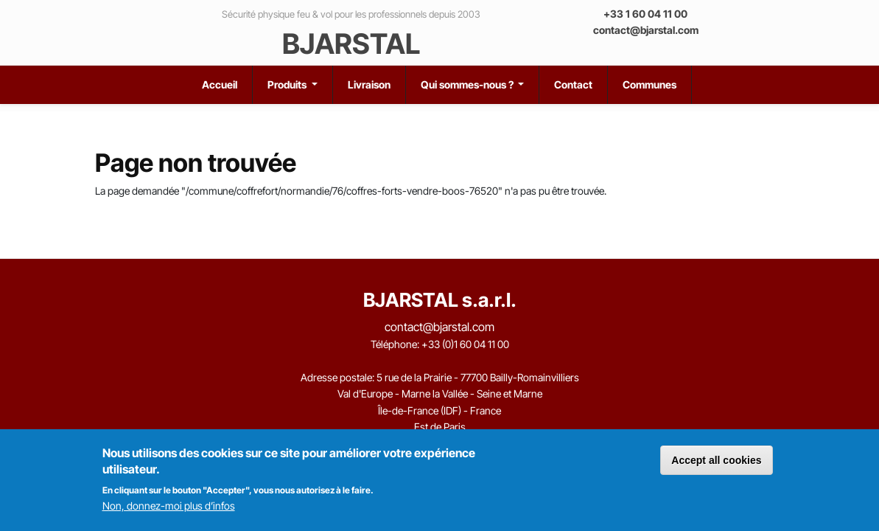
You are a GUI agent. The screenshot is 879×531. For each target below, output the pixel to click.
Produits (288, 84)
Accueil (219, 84)
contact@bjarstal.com (645, 30)
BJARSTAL (351, 44)
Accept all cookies (716, 460)
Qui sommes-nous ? (468, 84)
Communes (649, 84)
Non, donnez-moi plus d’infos (168, 505)
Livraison (369, 84)
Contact (573, 84)
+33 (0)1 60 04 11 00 (465, 344)
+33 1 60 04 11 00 (645, 13)
